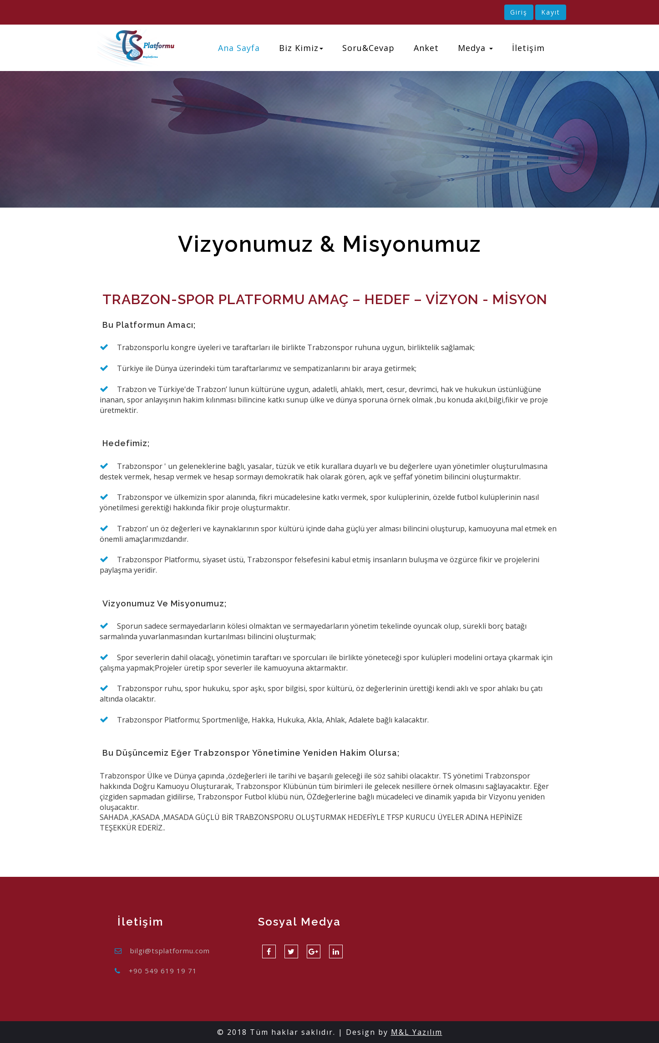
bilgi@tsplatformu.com (170, 950)
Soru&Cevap (368, 47)
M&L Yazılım (416, 1032)
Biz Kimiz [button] (301, 47)
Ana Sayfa (239, 47)
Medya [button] (475, 47)
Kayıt (550, 12)
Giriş (518, 12)
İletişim (528, 47)
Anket (426, 47)
